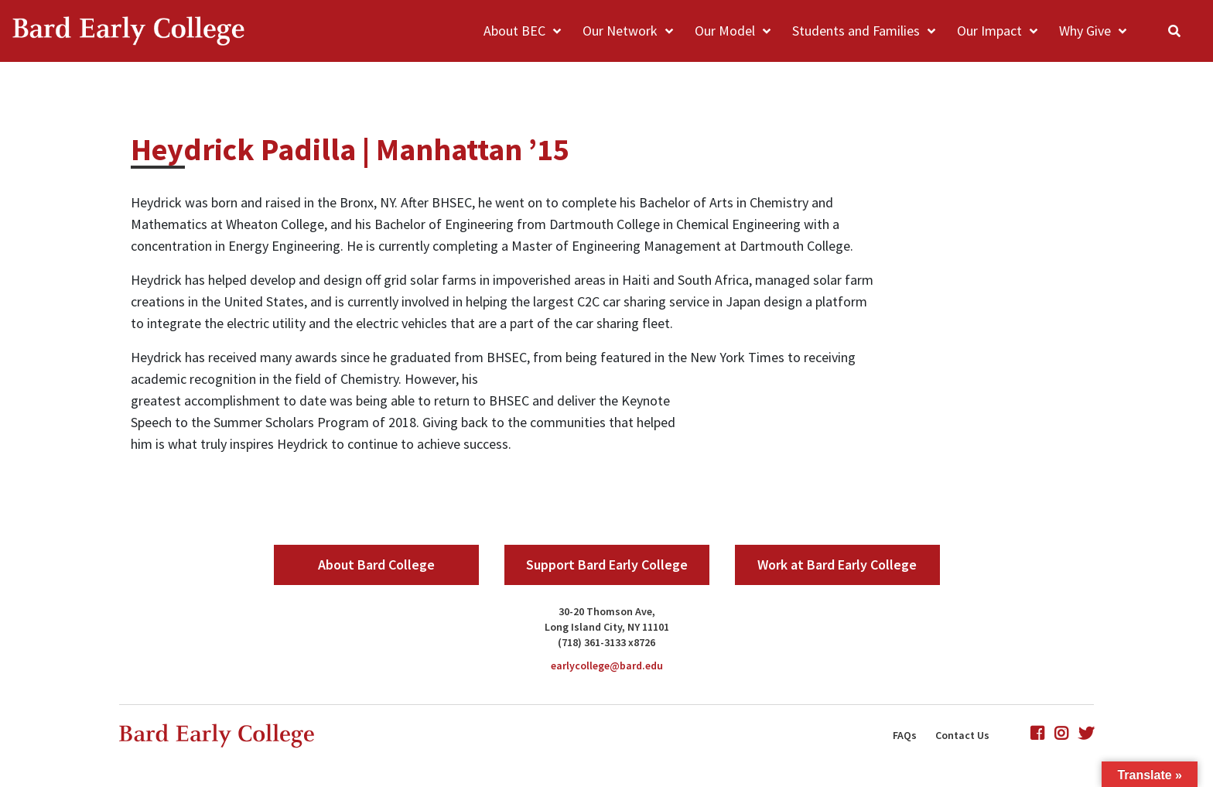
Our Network (620, 30)
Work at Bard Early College (837, 564)
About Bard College (376, 564)
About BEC (514, 30)
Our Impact (989, 30)
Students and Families (856, 30)
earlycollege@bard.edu (607, 665)
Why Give (1085, 30)
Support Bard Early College (607, 564)
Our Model (725, 30)
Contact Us (962, 735)
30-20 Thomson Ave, (607, 611)
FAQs (905, 735)
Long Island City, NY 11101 (607, 627)
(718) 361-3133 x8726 (606, 642)
